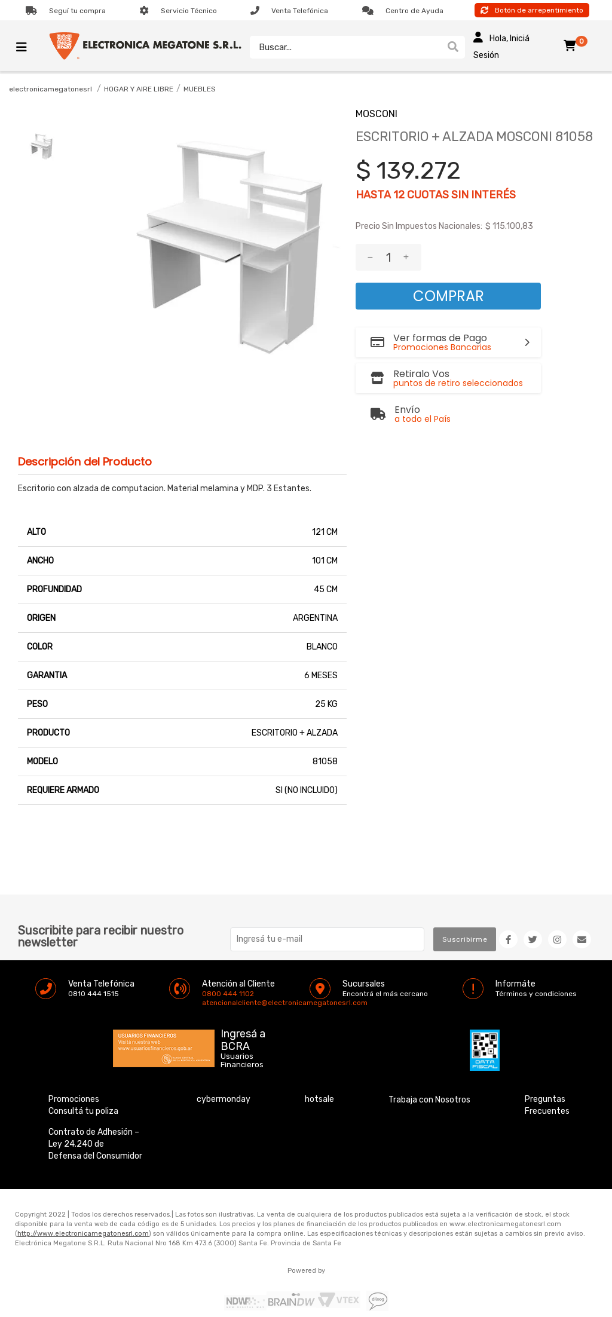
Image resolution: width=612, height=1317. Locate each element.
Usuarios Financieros (242, 1060)
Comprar (448, 296)
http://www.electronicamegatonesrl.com (83, 1234)
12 (399, 194)
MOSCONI (376, 114)
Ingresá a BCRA (243, 1038)
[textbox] (345, 47)
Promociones (73, 1099)
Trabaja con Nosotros (429, 1100)
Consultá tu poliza (83, 1111)
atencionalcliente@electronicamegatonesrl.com (212, 1003)
